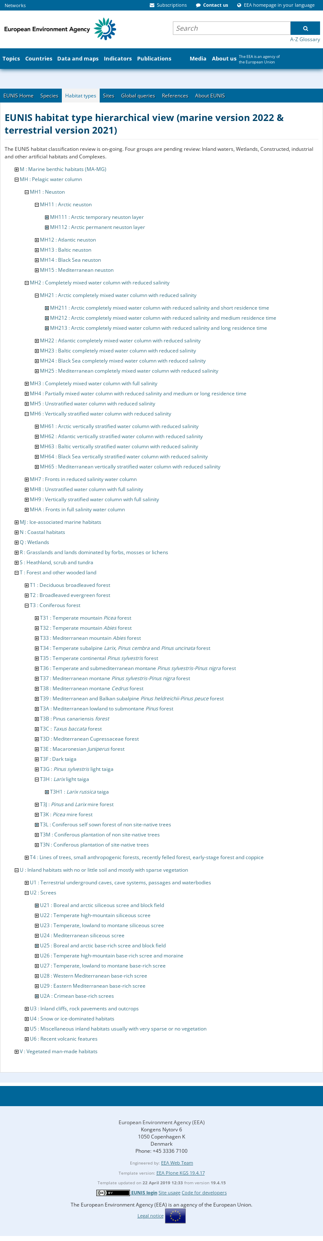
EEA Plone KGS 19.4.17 (180, 1173)
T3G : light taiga (77, 769)
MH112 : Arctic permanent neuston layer (97, 227)
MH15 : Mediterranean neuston (77, 269)
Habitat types (80, 95)
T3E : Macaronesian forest (82, 748)
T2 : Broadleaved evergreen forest (70, 595)
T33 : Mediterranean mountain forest (90, 638)
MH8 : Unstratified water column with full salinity (86, 489)
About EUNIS (210, 95)
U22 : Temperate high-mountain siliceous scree (95, 915)
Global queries (138, 95)
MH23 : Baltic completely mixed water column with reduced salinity (118, 350)
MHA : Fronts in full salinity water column (77, 509)
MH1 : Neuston (47, 191)
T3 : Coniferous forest (55, 605)
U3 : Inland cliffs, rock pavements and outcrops (84, 1008)
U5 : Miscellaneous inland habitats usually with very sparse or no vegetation (118, 1028)
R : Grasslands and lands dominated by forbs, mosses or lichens (94, 552)
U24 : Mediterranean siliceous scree (82, 935)
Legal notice (151, 1215)
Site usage (169, 1192)
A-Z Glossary (305, 39)
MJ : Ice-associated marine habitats (60, 522)
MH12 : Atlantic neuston (68, 239)
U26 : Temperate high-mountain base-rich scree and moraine (111, 955)
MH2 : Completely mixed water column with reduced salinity (99, 282)
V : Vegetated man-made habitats (59, 1051)
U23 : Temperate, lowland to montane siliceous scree (102, 925)
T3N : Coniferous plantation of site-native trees (94, 844)
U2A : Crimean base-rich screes (77, 995)
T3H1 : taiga (79, 791)
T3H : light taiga (64, 779)
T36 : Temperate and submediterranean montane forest (138, 668)
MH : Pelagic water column (51, 179)
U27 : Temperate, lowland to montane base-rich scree (103, 965)
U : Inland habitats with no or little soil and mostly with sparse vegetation (104, 869)
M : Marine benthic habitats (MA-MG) (63, 169)
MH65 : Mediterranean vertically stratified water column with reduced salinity (130, 466)
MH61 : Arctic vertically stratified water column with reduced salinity (119, 426)
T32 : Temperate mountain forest (86, 627)
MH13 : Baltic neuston (65, 249)
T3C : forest (71, 728)
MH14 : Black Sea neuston (70, 259)
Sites (108, 95)
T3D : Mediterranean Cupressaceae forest (89, 738)
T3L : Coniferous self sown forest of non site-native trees (105, 824)
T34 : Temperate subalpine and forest (125, 648)
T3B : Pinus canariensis (74, 718)
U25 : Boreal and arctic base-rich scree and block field (103, 945)
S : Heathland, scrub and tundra (56, 562)
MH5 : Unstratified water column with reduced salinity (92, 403)
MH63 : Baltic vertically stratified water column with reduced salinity (119, 446)
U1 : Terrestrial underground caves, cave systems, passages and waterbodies (120, 882)
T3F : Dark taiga (58, 758)
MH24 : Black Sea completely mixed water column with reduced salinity (123, 360)
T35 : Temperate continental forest (99, 658)
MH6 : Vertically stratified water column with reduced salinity (100, 413)
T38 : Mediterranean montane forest (91, 688)
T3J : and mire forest (77, 804)
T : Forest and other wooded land (58, 572)
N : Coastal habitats (42, 532)
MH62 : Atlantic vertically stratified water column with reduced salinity (121, 436)
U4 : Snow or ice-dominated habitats (72, 1018)
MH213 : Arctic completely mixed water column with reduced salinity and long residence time (158, 327)
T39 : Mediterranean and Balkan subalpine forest (132, 698)
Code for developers (204, 1192)
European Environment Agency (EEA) (162, 1122)
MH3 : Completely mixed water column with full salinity (93, 383)
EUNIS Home (18, 95)
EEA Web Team (177, 1162)
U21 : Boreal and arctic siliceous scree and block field (102, 905)
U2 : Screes (43, 892)
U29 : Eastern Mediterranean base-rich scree (93, 985)
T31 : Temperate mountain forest (85, 617)
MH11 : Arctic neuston (66, 204)
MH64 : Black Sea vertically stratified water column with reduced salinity (124, 456)
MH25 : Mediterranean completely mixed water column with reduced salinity (129, 370)
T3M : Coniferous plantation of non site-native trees (100, 834)
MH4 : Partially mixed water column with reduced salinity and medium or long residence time (138, 393)
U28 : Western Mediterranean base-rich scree (93, 975)
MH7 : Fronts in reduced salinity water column (83, 479)
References (175, 95)
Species (49, 95)
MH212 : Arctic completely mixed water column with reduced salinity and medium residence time (163, 317)
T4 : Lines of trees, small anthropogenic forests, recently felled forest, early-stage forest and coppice (147, 857)
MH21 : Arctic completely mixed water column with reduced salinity (118, 295)
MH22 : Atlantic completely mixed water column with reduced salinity (120, 340)
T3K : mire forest (66, 814)
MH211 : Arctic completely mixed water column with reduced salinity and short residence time (159, 307)
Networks (15, 5)
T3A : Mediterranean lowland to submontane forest (106, 708)
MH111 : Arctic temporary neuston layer (97, 217)
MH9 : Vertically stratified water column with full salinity (94, 499)
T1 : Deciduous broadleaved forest (70, 585)
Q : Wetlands (34, 542)
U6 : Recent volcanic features (64, 1038)
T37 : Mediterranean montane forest (115, 678)
